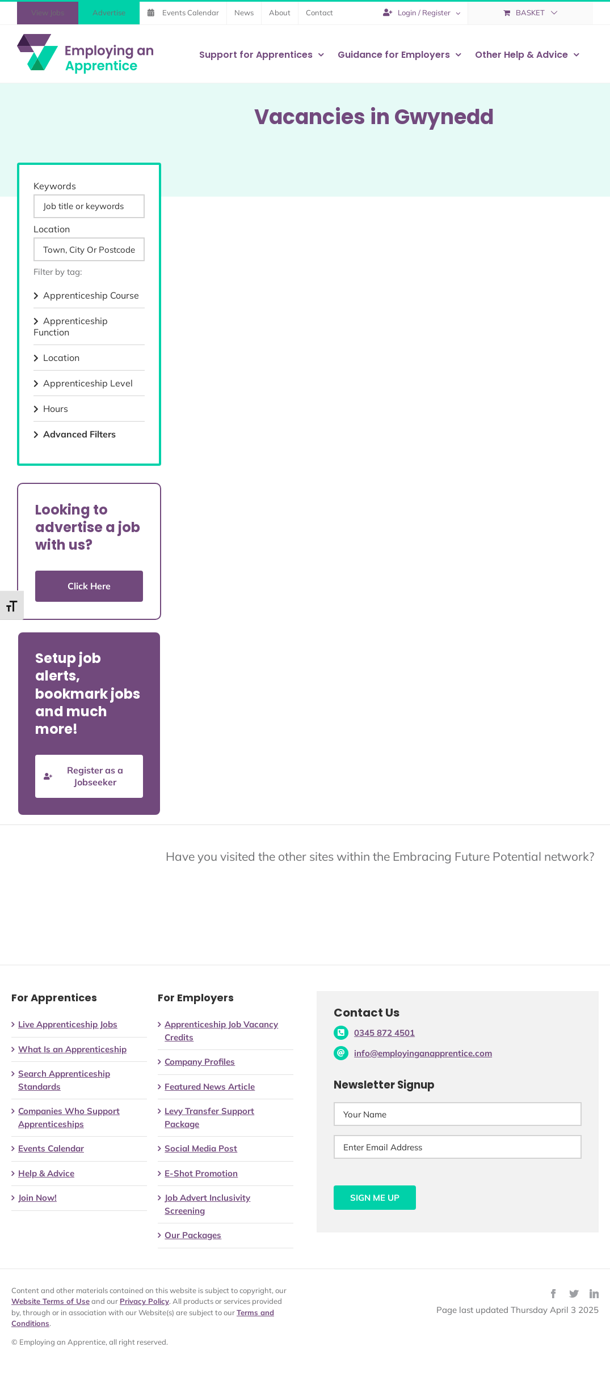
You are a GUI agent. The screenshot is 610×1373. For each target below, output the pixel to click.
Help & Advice (46, 1173)
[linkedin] (594, 1293)
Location (51, 229)
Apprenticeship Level (83, 383)
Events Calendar (51, 1148)
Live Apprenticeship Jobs (67, 1024)
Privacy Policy (144, 1301)
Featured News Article (210, 1086)
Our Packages (193, 1235)
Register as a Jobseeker (83, 776)
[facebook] (553, 1293)
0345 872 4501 (384, 1032)
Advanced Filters (74, 434)
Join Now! (37, 1197)
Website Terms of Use (50, 1301)
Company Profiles (200, 1061)
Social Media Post (201, 1148)
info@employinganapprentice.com (423, 1053)
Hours (50, 408)
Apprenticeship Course (86, 295)
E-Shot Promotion (201, 1173)
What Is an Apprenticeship (72, 1049)
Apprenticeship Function (70, 326)
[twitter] (573, 1293)
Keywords (54, 186)
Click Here (89, 586)
